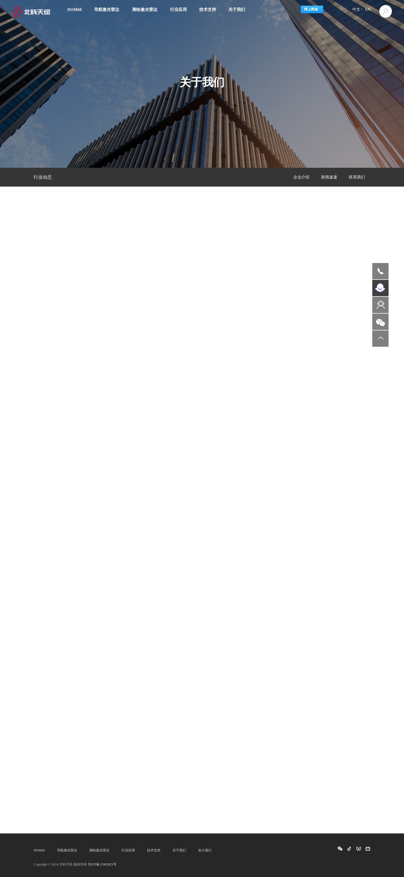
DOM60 (39, 850)
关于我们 (179, 850)
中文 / (357, 9)
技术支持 (153, 850)
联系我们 (357, 177)
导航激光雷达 (67, 850)
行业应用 (128, 850)
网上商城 (311, 9)
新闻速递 (329, 177)
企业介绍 (301, 177)
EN (367, 9)
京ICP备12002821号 (102, 864)
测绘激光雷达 (99, 850)
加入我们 (205, 850)
